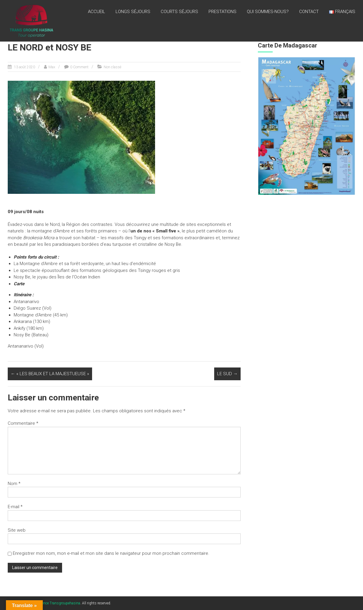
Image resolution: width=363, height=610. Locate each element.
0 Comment (79, 67)
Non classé (112, 67)
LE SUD (227, 373)
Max (51, 67)
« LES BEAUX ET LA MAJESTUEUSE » (50, 373)
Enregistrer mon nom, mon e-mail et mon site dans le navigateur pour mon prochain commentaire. (111, 553)
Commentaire (23, 423)
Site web (17, 530)
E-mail (15, 506)
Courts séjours (179, 11)
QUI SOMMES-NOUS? (268, 11)
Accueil (96, 11)
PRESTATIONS (222, 11)
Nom (14, 483)
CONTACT (309, 11)
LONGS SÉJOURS (133, 11)
